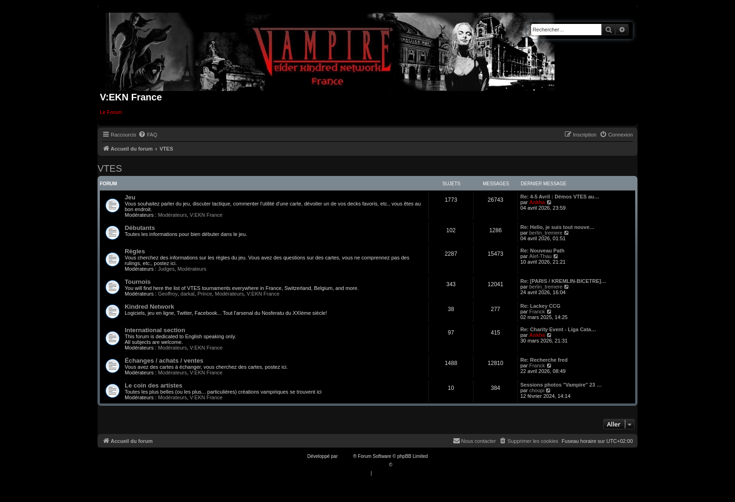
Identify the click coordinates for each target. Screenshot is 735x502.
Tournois (137, 281)
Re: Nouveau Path (542, 250)
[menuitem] (147, 134)
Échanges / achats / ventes (164, 360)
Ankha (537, 202)
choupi (536, 390)
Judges (166, 269)
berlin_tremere (545, 233)
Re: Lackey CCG (540, 306)
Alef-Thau (540, 256)
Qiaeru (401, 464)
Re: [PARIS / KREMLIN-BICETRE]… (563, 281)
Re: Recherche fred (544, 360)
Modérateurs (172, 215)
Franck (537, 311)
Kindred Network (149, 306)
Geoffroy (168, 294)
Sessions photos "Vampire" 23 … (561, 385)
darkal (187, 294)
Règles (135, 251)
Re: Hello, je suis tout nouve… (557, 227)
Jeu (130, 197)
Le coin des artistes (153, 385)
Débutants (140, 227)
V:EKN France (206, 215)
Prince (204, 294)
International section (155, 330)
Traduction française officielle (357, 464)
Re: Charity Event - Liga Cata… (558, 329)
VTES (110, 168)
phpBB (346, 456)
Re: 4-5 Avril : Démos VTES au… (560, 196)
